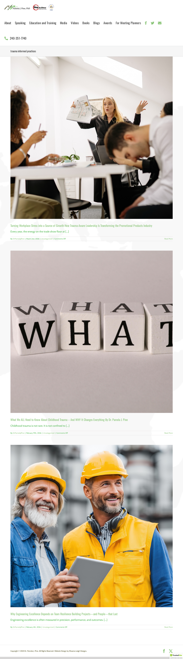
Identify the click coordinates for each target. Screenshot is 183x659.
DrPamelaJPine (18, 239)
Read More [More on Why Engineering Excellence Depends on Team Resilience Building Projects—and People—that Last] (168, 627)
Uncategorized (46, 239)
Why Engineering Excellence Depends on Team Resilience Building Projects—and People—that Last (64, 614)
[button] (176, 656)
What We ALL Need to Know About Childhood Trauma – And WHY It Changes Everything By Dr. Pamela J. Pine (69, 419)
